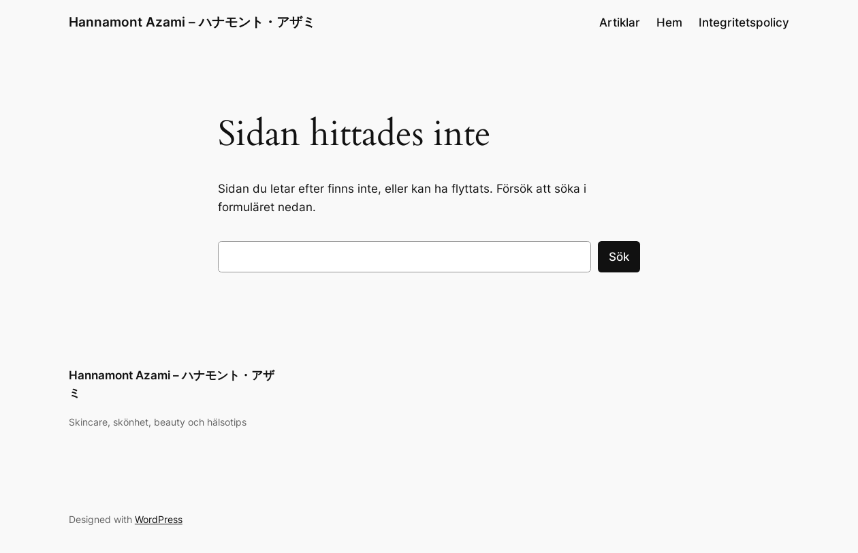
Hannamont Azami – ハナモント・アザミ (192, 22)
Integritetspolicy (744, 22)
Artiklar (619, 22)
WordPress (158, 519)
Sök (619, 257)
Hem (669, 22)
